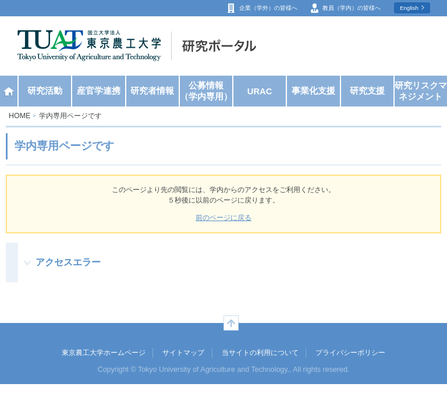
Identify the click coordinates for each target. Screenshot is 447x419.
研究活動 (44, 90)
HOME (19, 116)
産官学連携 (98, 90)
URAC (259, 91)
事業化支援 (313, 90)
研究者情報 (152, 90)
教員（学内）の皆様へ (351, 8)
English (409, 8)
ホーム (8, 91)
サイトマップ (183, 353)
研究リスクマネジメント (421, 91)
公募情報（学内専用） (206, 91)
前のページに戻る (223, 218)
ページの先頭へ (231, 323)
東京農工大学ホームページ (104, 353)
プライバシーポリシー (350, 353)
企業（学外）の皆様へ (268, 8)
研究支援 (367, 90)
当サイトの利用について (260, 353)
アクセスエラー (68, 262)
